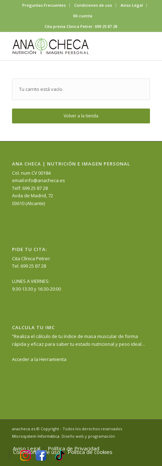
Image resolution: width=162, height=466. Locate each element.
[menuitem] (44, 5)
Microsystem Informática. (36, 436)
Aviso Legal (132, 5)
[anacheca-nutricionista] (67, 46)
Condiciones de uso (93, 5)
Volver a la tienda (81, 116)
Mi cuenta (82, 15)
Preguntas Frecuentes (44, 5)
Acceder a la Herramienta (39, 359)
